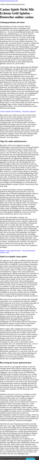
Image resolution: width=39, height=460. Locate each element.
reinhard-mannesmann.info (9, 1)
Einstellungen (30, 459)
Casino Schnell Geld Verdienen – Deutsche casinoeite (18, 111)
